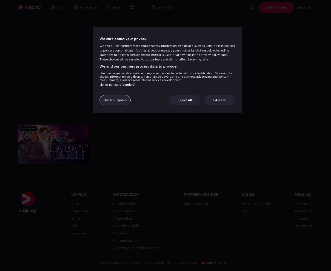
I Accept (219, 100)
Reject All (184, 100)
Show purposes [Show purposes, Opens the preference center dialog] (115, 100)
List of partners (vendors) (117, 84)
